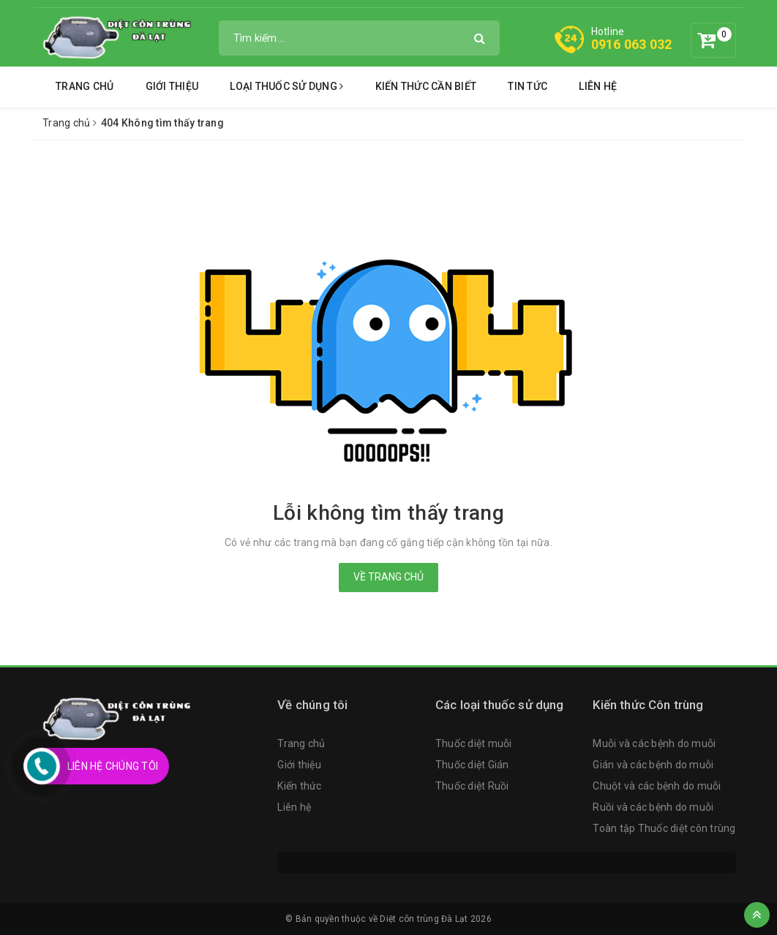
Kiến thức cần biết (426, 86)
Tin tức (527, 86)
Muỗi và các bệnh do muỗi (654, 743)
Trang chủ (84, 86)
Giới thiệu (172, 86)
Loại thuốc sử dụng (286, 86)
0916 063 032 (631, 44)
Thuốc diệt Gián (472, 765)
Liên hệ (598, 86)
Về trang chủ (388, 577)
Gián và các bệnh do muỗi (653, 765)
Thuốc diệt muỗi (473, 743)
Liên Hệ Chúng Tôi (112, 766)
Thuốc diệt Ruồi (472, 786)
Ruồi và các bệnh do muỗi (653, 807)
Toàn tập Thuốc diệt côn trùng (664, 828)
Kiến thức (299, 786)
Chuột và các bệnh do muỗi (657, 786)
